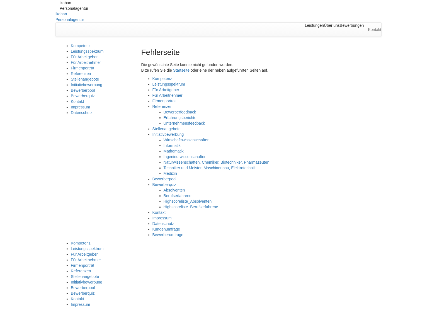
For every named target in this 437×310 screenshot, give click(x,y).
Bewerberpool (83, 90)
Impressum (80, 107)
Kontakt (77, 101)
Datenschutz (82, 112)
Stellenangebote (85, 79)
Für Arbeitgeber (84, 57)
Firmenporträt (82, 68)
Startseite (181, 70)
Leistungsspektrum (87, 51)
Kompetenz (81, 45)
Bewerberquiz (83, 96)
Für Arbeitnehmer (86, 62)
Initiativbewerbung (86, 85)
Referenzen (81, 73)
